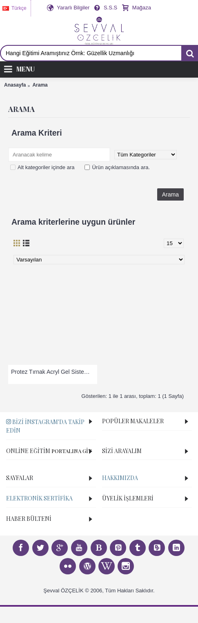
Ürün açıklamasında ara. (117, 167)
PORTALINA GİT (71, 450)
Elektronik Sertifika (39, 498)
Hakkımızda (120, 478)
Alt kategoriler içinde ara (42, 167)
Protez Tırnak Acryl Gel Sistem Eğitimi (54, 371)
